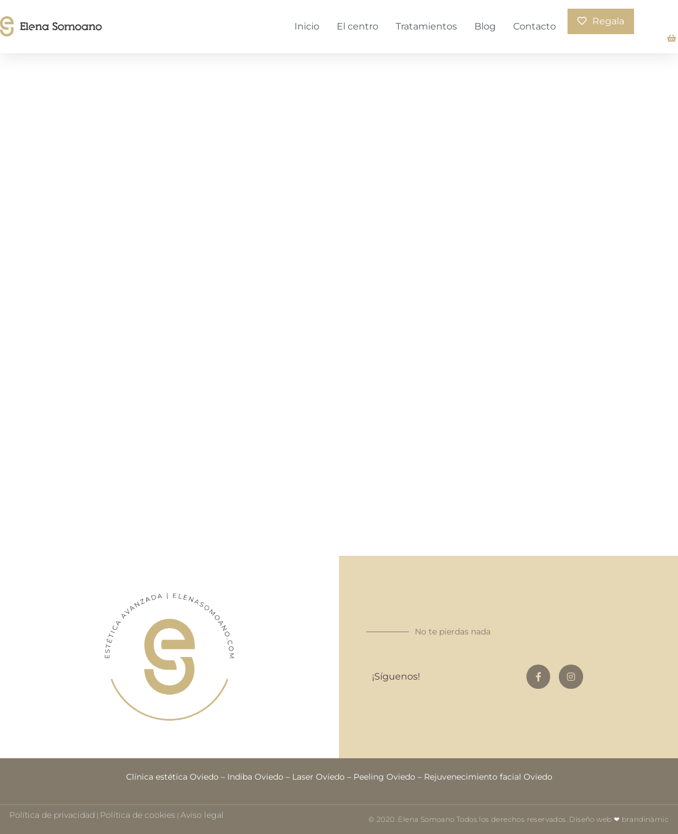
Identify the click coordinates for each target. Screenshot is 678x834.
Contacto (534, 26)
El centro (357, 26)
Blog (485, 26)
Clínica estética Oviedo (172, 777)
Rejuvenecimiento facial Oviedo (488, 777)
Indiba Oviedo (255, 777)
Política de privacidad (52, 815)
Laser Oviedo (318, 777)
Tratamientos (426, 26)
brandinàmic (645, 819)
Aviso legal (202, 815)
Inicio (306, 26)
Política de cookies (137, 815)
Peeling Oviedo (384, 777)
